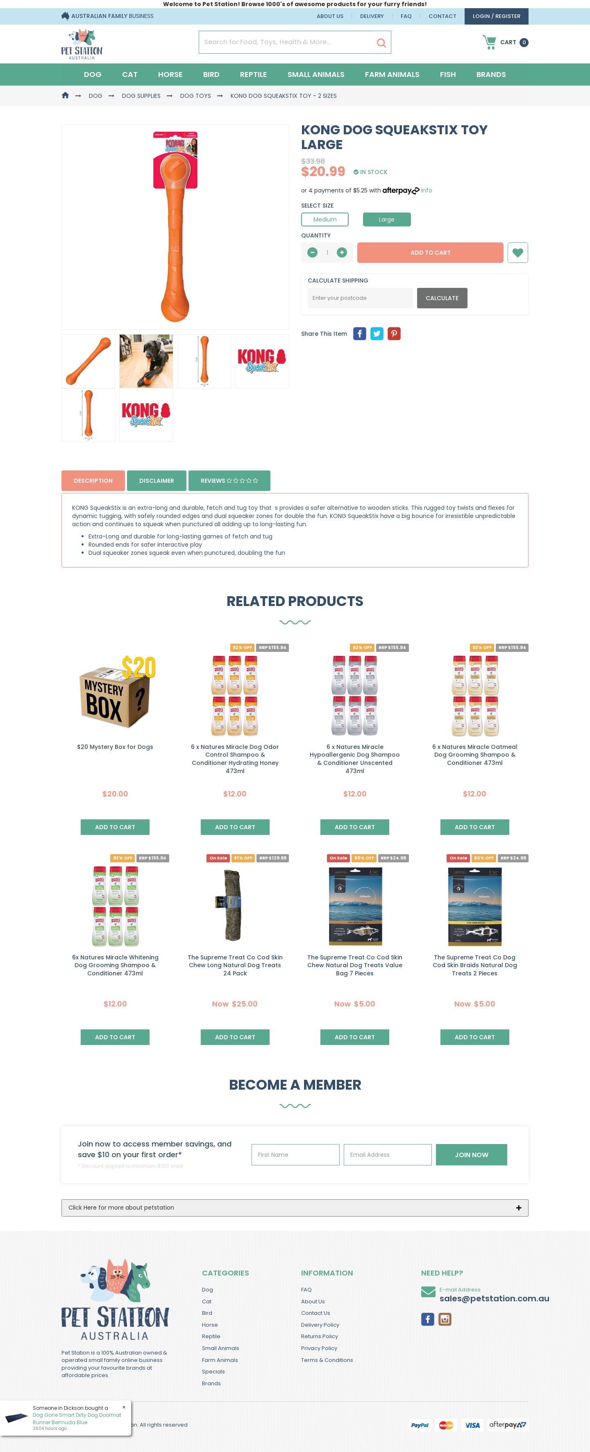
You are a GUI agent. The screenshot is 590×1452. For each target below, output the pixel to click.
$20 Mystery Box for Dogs (115, 747)
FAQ (406, 16)
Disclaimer (156, 481)
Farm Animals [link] (220, 1360)
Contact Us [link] (315, 1313)
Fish (448, 74)
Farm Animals (392, 74)
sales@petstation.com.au (494, 1298)
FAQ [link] (306, 1290)
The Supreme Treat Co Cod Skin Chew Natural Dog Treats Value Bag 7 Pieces (354, 965)
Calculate (442, 298)
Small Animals (316, 74)
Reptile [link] (211, 1336)
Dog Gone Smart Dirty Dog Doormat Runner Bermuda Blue (77, 1418)
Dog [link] (207, 1290)
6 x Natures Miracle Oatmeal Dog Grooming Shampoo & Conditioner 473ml (474, 755)
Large (387, 219)
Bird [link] (207, 1313)
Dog (93, 74)
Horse (170, 74)
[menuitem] (359, 333)
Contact (442, 16)
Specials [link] (213, 1371)
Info (426, 190)
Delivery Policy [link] (320, 1325)
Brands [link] (211, 1383)
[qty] (327, 252)
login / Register (496, 16)
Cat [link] (206, 1301)
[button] (518, 252)
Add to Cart (431, 253)
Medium (325, 219)
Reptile (253, 74)
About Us (330, 16)
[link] (427, 1318)
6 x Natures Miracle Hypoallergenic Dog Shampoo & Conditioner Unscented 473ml (355, 759)
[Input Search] (285, 42)
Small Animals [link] (220, 1348)
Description (93, 481)
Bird (211, 74)
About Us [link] (313, 1301)
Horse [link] (210, 1325)
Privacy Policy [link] (319, 1348)
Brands (491, 74)
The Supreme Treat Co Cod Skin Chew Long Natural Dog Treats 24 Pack (235, 965)
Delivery (372, 16)
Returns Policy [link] (319, 1336)
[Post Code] (360, 298)
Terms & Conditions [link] (327, 1360)
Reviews (229, 481)
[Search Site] (381, 43)
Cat (130, 74)
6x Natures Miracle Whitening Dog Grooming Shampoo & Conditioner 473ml (115, 965)
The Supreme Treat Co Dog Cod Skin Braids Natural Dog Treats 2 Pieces (475, 965)
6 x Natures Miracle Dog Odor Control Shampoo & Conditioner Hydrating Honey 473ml (235, 759)
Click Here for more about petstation (121, 1207)
